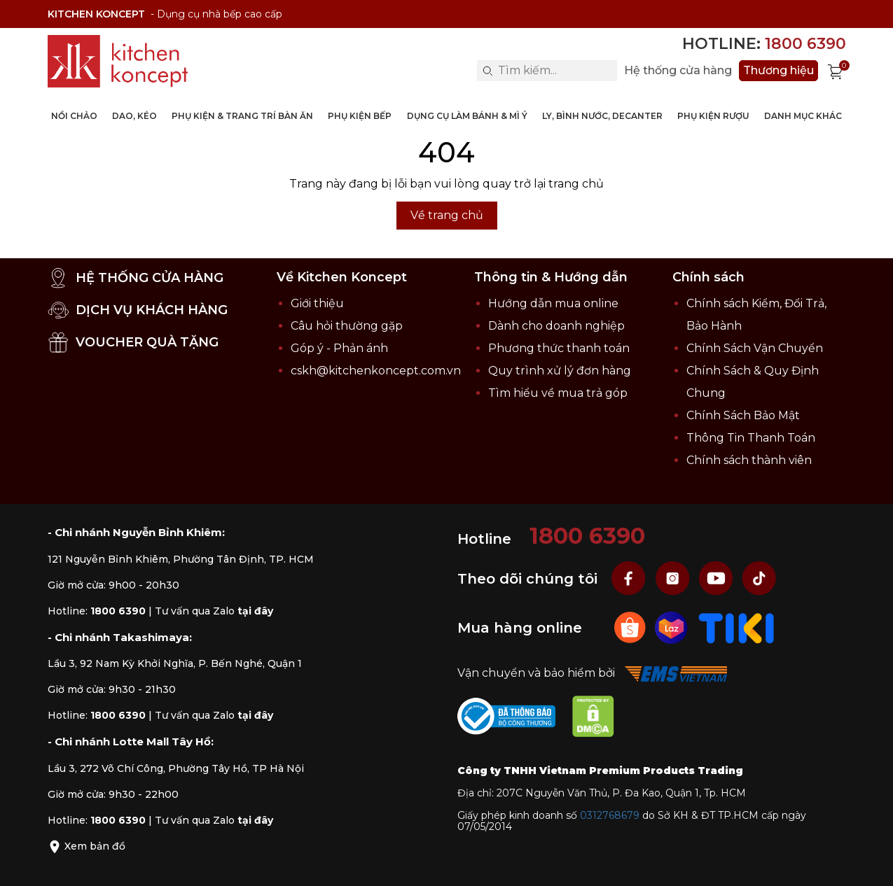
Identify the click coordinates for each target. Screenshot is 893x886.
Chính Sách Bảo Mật (743, 415)
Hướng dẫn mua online (553, 303)
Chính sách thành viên (749, 460)
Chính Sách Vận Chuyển (754, 348)
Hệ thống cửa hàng (678, 70)
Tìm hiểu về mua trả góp (558, 393)
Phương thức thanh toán (559, 348)
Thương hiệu (778, 70)
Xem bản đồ (86, 846)
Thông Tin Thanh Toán (750, 437)
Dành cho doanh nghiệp (556, 325)
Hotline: (764, 43)
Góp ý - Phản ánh (339, 348)
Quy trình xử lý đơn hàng (559, 370)
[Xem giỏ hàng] (835, 70)
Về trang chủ (446, 215)
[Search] (487, 70)
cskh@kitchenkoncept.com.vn (376, 370)
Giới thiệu (317, 303)
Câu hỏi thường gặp (347, 325)
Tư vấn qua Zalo (214, 611)
